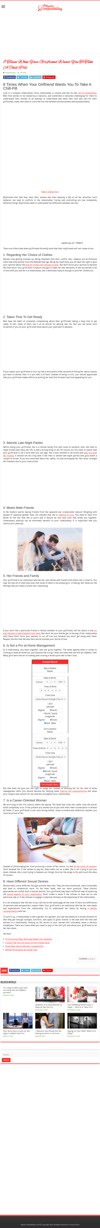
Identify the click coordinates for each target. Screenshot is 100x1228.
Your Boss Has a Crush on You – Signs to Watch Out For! (17, 1032)
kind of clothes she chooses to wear (42, 265)
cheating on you (66, 515)
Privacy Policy (74, 1225)
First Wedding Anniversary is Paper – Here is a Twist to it (80, 1006)
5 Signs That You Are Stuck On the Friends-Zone (27, 943)
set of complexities (87, 93)
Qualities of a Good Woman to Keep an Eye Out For (48, 1006)
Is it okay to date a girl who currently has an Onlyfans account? (15, 990)
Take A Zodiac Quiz (50, 192)
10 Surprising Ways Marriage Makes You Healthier (28, 939)
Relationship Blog (10, 72)
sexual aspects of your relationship (24, 894)
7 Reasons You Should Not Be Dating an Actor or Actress (48, 1032)
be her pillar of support (85, 866)
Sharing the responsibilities (73, 791)
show (91, 959)
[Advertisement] (50, 32)
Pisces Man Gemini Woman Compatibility (24, 946)
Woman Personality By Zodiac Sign (21, 950)
